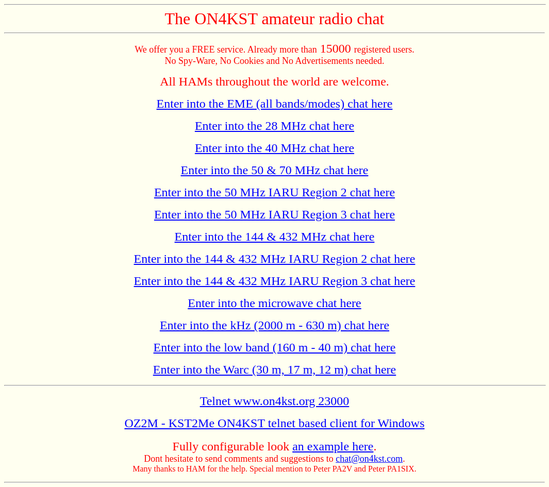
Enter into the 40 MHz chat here (274, 148)
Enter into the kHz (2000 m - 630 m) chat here (274, 325)
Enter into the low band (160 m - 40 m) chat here (275, 347)
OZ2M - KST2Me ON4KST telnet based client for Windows (274, 423)
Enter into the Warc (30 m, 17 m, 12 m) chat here (274, 369)
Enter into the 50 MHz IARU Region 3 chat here (274, 214)
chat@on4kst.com (369, 459)
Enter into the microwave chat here (274, 303)
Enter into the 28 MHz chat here (274, 125)
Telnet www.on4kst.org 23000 (275, 401)
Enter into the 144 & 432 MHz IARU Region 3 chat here (274, 281)
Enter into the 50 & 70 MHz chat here (275, 170)
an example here (332, 446)
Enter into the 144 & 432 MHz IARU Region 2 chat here (274, 258)
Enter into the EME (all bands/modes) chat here (275, 103)
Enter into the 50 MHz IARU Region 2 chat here (274, 192)
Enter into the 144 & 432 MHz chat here (275, 236)
